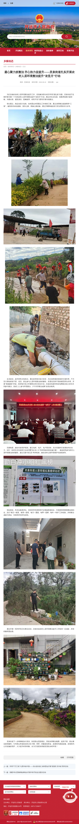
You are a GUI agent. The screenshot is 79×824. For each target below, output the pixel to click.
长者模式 (70, 3)
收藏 (62, 757)
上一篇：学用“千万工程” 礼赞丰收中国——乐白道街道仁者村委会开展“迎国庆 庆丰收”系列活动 (35, 766)
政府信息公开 (38, 52)
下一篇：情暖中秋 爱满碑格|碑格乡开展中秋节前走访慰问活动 (24, 772)
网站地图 (6, 799)
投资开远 (70, 51)
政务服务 (49, 51)
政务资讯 (29, 51)
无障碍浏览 (58, 3)
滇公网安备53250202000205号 (44, 822)
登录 (4, 3)
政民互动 (60, 51)
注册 (11, 3)
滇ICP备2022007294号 (24, 821)
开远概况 (18, 51)
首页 (8, 51)
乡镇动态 (18, 66)
